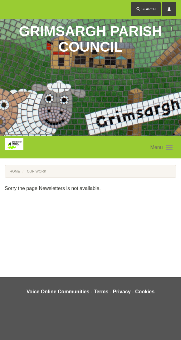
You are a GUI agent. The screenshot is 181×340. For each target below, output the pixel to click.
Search (146, 9)
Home (15, 171)
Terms (101, 291)
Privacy (122, 291)
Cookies (144, 291)
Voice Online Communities (58, 291)
